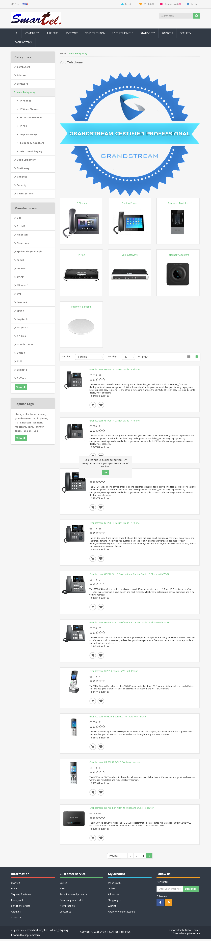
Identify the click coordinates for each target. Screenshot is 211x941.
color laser (30, 414)
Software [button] (72, 33)
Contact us (17, 919)
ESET (20, 361)
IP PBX (23, 126)
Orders (111, 890)
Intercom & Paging (31, 151)
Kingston (22, 234)
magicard (21, 426)
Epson (20, 310)
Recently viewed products (73, 896)
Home (63, 53)
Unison (21, 352)
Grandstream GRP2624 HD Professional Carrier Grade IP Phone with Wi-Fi (129, 575)
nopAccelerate (192, 935)
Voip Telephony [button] (95, 33)
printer (39, 426)
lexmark (38, 422)
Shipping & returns (21, 896)
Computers (23, 66)
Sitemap (15, 884)
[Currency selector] (15, 4)
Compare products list (71, 901)
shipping (63, 931)
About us (16, 913)
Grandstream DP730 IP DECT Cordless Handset (115, 763)
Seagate (22, 369)
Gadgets (22, 176)
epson (42, 414)
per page (142, 356)
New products (67, 907)
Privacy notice (18, 901)
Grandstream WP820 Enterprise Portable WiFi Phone (117, 718)
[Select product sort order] (89, 357)
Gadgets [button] (167, 33)
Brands (15, 890)
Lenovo (21, 268)
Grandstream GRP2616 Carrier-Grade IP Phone (114, 523)
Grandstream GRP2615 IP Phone (107, 472)
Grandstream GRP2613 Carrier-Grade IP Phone (114, 369)
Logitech (22, 319)
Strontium (23, 243)
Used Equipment (122, 33)
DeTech (21, 378)
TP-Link (21, 336)
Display (112, 356)
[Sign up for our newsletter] (170, 890)
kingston (25, 422)
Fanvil (20, 259)
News (63, 890)
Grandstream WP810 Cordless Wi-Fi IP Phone (113, 672)
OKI (19, 293)
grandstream (23, 418)
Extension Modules (31, 117)
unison (28, 430)
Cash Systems (25, 193)
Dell (19, 217)
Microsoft (23, 285)
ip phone (42, 418)
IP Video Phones (29, 109)
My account (114, 884)
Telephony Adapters (32, 142)
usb (36, 430)
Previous (114, 857)
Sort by (65, 356)
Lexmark (22, 302)
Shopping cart (115, 901)
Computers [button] (32, 33)
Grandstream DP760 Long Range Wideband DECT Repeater (121, 809)
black (18, 414)
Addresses (113, 896)
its (17, 422)
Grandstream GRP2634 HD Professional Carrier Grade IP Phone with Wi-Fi (129, 623)
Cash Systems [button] (23, 42)
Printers (21, 75)
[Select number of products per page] (128, 357)
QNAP (20, 276)
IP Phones (25, 100)
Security (185, 33)
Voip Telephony (26, 92)
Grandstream (25, 344)
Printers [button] (52, 33)
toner (18, 430)
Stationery (147, 33)
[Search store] (176, 16)
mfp (31, 426)
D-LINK (21, 226)
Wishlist (112, 907)
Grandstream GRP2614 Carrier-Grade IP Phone (114, 420)
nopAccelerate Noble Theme (184, 931)
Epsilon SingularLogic (29, 251)
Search (63, 884)
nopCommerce (33, 936)
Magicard (22, 327)
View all (21, 387)
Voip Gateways (28, 134)
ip (34, 418)
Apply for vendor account (121, 913)
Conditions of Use (20, 907)
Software (22, 83)
